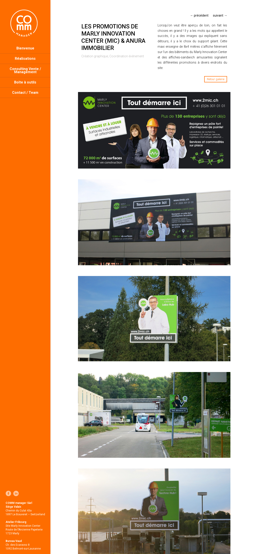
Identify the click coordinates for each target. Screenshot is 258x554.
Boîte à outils (25, 82)
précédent (199, 15)
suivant (220, 15)
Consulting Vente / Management (25, 70)
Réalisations (25, 58)
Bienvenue (25, 48)
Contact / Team (25, 92)
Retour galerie (215, 79)
